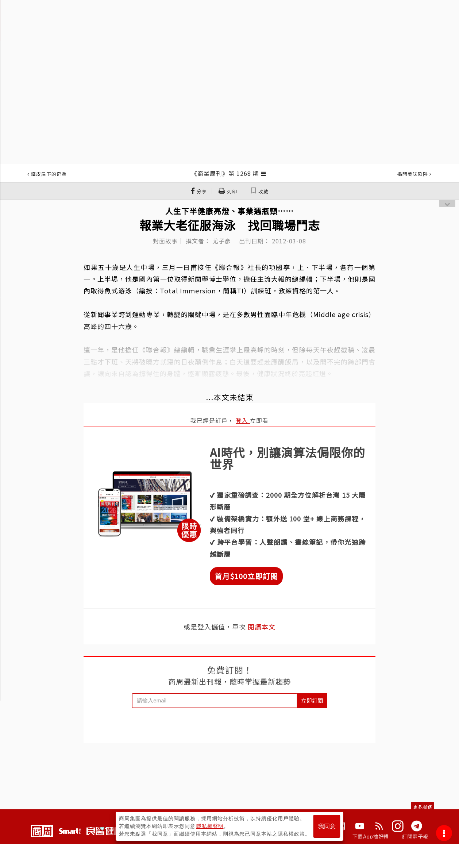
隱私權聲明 (210, 826)
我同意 (327, 826)
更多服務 (422, 806)
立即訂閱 (312, 700)
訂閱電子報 (415, 836)
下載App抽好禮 (370, 836)
